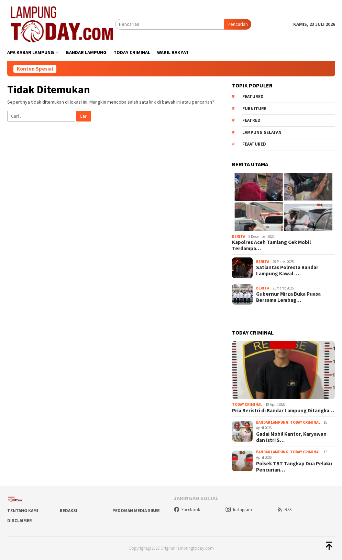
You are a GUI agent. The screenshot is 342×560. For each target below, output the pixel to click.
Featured (253, 96)
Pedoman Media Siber (136, 511)
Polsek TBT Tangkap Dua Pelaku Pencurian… (294, 467)
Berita (238, 236)
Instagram (238, 510)
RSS (284, 510)
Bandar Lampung (272, 422)
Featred (251, 120)
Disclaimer (19, 521)
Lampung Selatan (262, 132)
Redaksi (68, 511)
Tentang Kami (22, 511)
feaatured (254, 144)
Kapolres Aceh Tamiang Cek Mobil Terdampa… (271, 245)
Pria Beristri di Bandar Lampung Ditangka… (283, 411)
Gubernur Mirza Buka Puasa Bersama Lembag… (288, 297)
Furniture (254, 109)
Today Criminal (247, 404)
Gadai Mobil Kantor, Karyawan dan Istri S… (291, 437)
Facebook (187, 510)
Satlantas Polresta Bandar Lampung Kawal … (287, 270)
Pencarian (238, 24)
